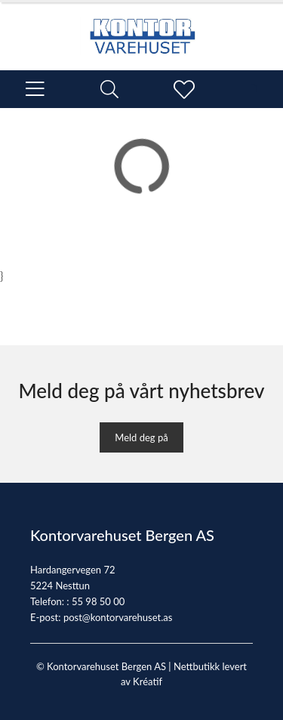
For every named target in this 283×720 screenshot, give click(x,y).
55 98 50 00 (98, 601)
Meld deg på (141, 437)
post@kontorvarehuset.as (117, 617)
